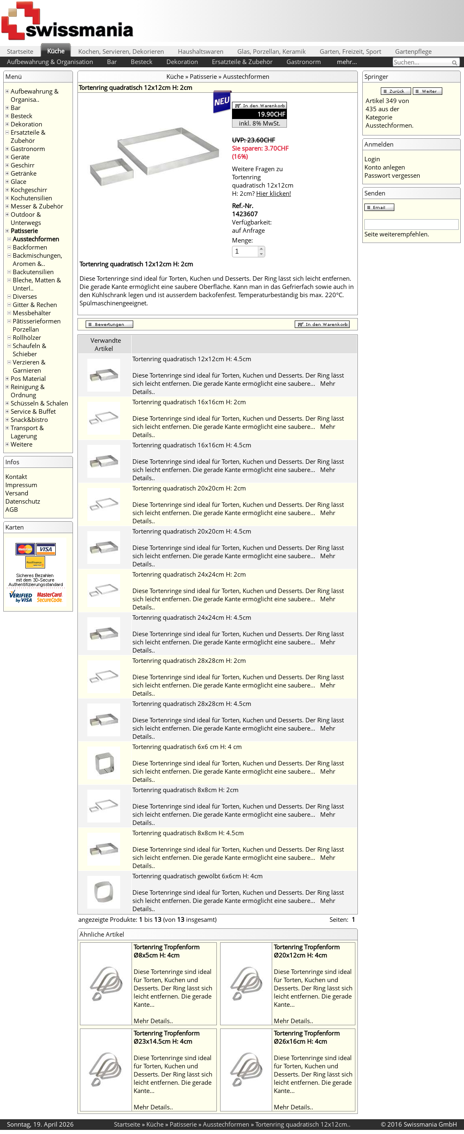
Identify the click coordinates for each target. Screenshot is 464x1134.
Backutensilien (33, 272)
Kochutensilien (31, 198)
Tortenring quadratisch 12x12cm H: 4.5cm (191, 359)
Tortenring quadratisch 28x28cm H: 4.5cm (191, 703)
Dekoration (182, 61)
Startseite (20, 51)
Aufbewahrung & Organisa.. (35, 95)
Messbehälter (32, 313)
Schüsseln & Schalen (39, 403)
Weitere (21, 444)
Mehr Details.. (153, 1021)
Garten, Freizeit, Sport (350, 51)
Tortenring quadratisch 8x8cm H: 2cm (185, 790)
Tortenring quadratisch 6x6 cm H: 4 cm (187, 746)
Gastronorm (304, 61)
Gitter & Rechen (35, 304)
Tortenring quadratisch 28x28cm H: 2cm (189, 660)
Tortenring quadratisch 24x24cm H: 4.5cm (191, 617)
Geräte (20, 157)
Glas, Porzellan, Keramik (271, 51)
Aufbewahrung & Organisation (50, 61)
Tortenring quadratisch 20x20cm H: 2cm (189, 488)
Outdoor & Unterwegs (26, 218)
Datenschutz (22, 501)
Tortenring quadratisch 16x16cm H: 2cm (189, 402)
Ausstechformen (36, 239)
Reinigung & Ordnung (28, 391)
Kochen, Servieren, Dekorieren (121, 51)
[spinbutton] (245, 251)
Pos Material (28, 378)
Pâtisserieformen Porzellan (37, 325)
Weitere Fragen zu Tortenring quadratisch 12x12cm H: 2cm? (262, 181)
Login (372, 159)
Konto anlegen (384, 167)
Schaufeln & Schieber (29, 349)
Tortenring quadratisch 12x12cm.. (302, 1124)
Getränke (23, 173)
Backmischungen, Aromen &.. (37, 259)
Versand (16, 493)
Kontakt (16, 476)
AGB (11, 509)
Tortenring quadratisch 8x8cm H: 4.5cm (188, 833)
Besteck (141, 61)
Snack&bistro (29, 419)
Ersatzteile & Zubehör (242, 61)
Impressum (21, 485)
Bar (112, 61)
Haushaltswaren (200, 51)
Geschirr (22, 165)
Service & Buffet (33, 411)
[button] (261, 249)
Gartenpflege (413, 51)
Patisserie (24, 231)
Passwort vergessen (392, 175)
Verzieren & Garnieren (29, 366)
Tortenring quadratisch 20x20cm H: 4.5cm (191, 531)
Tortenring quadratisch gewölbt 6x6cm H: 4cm (197, 876)
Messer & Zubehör (37, 206)
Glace (18, 181)
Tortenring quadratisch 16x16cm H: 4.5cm (191, 445)
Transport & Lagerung (27, 432)
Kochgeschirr (29, 190)
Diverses (25, 296)
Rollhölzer (27, 337)
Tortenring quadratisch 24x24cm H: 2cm (189, 574)
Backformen (30, 247)
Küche (55, 51)
